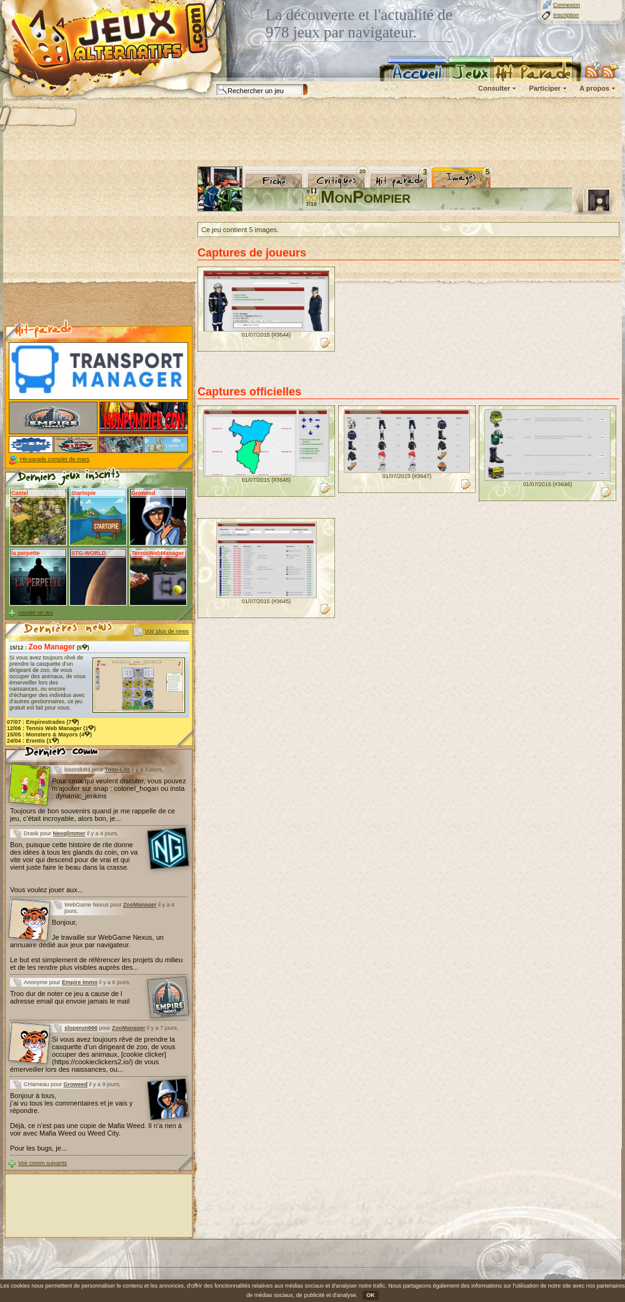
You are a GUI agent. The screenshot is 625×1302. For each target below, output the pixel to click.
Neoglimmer (69, 833)
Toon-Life (117, 769)
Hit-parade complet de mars (54, 459)
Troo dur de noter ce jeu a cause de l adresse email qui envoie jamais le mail (69, 997)
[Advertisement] (98, 244)
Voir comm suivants (42, 1163)
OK (370, 1295)
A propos (594, 88)
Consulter (494, 88)
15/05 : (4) (49, 734)
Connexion (566, 5)
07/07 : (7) (43, 722)
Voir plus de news (166, 631)
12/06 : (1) (51, 728)
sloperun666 (81, 1028)
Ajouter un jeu (35, 612)
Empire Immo (80, 982)
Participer (545, 88)
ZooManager (140, 905)
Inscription (566, 15)
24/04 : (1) (33, 741)
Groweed (76, 1084)
